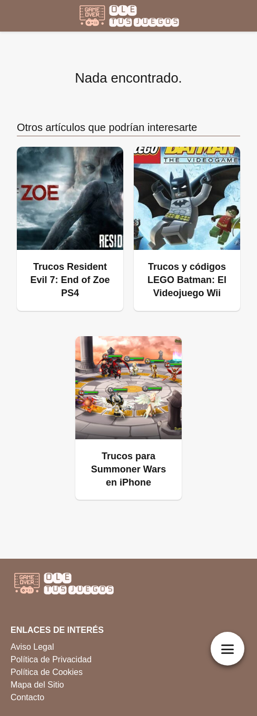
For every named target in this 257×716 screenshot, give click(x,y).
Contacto (27, 697)
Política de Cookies (47, 672)
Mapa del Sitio (37, 684)
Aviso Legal (32, 646)
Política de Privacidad (51, 659)
